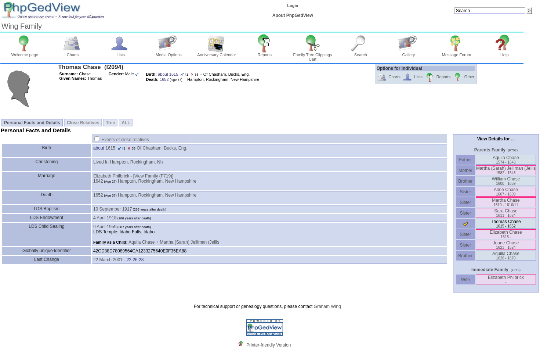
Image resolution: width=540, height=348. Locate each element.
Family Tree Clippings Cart (312, 55)
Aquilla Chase (505, 255)
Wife (465, 279)
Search (360, 53)
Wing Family (21, 26)
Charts (72, 53)
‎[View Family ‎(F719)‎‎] (153, 176)
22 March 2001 (108, 259)
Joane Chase (506, 245)
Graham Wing (327, 306)
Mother (465, 170)
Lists (120, 53)
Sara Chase (505, 213)
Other (463, 77)
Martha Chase (505, 202)
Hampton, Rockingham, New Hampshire (157, 181)
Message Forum (456, 53)
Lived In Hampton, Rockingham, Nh (128, 162)
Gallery (408, 53)
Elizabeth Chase (506, 234)
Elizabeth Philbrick (111, 176)
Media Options (169, 53)
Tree (110, 122)
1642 (98, 181)
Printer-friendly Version (268, 345)
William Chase (506, 181)
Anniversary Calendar (216, 53)
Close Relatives (83, 122)
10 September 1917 (112, 209)
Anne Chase (506, 191)
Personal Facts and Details (32, 122)
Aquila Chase (506, 159)
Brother (465, 181)
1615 (110, 148)
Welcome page (24, 53)
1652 (98, 195)
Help (504, 53)
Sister (465, 191)
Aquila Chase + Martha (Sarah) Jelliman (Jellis (173, 242)
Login (292, 5)
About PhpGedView (292, 15)
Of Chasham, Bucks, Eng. (162, 148)
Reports (264, 53)
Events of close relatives (125, 139)
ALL (126, 122)
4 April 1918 (104, 217)
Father (465, 159)
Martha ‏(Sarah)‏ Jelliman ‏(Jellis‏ (506, 170)
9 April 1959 (104, 226)
